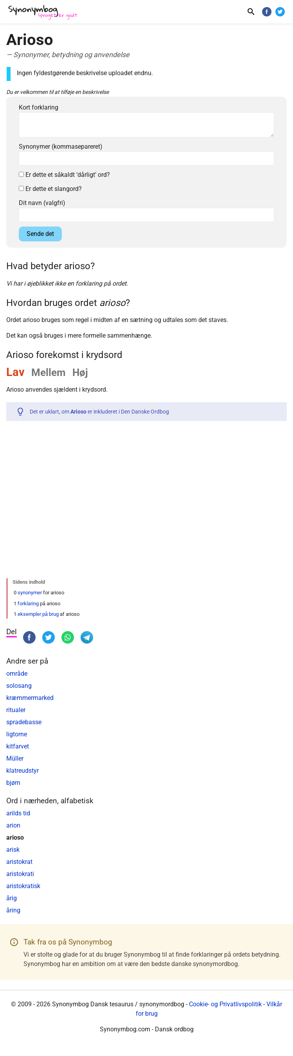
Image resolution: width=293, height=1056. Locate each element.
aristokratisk (23, 886)
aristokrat (19, 861)
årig (11, 898)
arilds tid (18, 813)
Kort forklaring (38, 107)
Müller (14, 758)
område (16, 673)
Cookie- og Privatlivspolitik (225, 1004)
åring (13, 910)
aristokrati (20, 874)
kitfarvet (17, 746)
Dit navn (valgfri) (42, 203)
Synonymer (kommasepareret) (60, 146)
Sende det (40, 233)
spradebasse (23, 722)
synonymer (30, 592)
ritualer (15, 710)
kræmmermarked (30, 698)
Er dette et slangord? (50, 188)
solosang (19, 685)
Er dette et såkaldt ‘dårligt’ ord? (64, 174)
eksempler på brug (38, 614)
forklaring (28, 603)
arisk (13, 849)
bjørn (13, 782)
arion (13, 825)
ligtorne (16, 734)
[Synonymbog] (45, 12)
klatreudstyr (22, 770)
